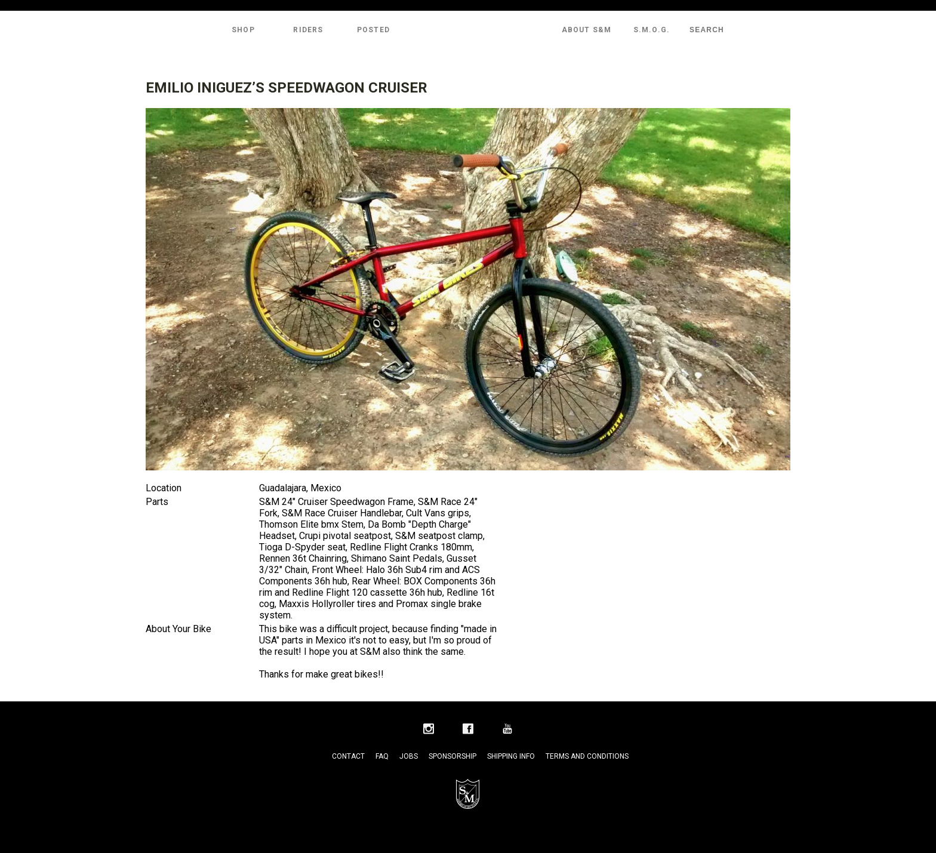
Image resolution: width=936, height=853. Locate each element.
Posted (373, 30)
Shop (243, 30)
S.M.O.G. (651, 30)
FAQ (382, 756)
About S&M (587, 30)
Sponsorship (452, 756)
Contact (348, 756)
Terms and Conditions (587, 756)
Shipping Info (511, 756)
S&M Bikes (468, 29)
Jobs (408, 756)
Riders (308, 30)
